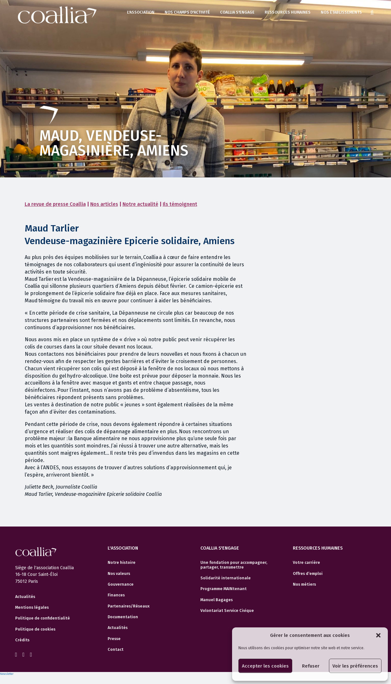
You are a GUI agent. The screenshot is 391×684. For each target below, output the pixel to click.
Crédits (22, 640)
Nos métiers (304, 584)
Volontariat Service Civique (227, 610)
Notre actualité (140, 204)
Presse (114, 639)
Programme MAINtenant (223, 589)
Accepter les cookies (265, 666)
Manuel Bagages (216, 600)
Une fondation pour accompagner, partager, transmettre (233, 564)
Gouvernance (121, 584)
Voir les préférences (355, 666)
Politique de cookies (35, 629)
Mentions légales (32, 607)
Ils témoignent (180, 204)
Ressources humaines (288, 12)
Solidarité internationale (225, 578)
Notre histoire (122, 562)
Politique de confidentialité (42, 618)
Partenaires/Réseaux (128, 606)
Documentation (123, 617)
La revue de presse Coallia (55, 204)
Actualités (25, 597)
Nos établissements (341, 12)
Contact (115, 649)
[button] (378, 635)
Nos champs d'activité (187, 12)
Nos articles (104, 204)
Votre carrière (306, 562)
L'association (141, 12)
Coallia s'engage (237, 12)
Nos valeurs (119, 573)
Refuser (310, 666)
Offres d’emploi (308, 573)
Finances (116, 595)
